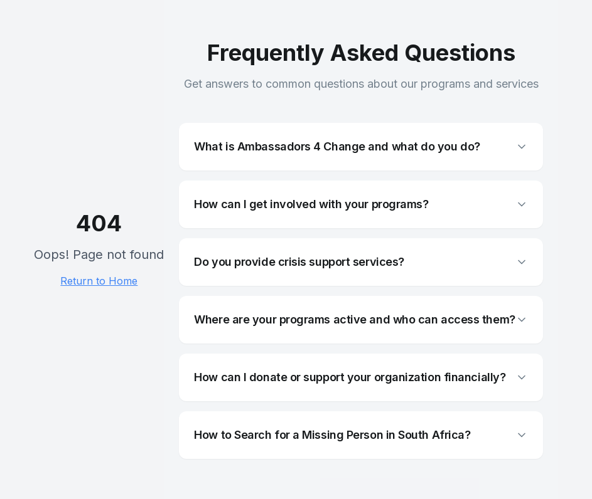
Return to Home (98, 281)
